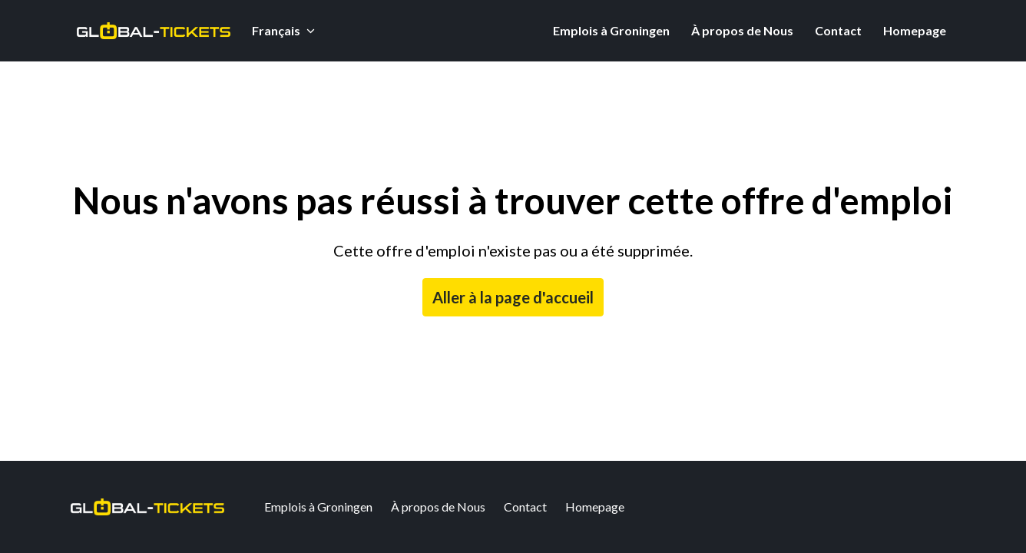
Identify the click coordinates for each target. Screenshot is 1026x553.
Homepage (914, 30)
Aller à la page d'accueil (513, 297)
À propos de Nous (742, 30)
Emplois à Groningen (611, 30)
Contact (838, 30)
